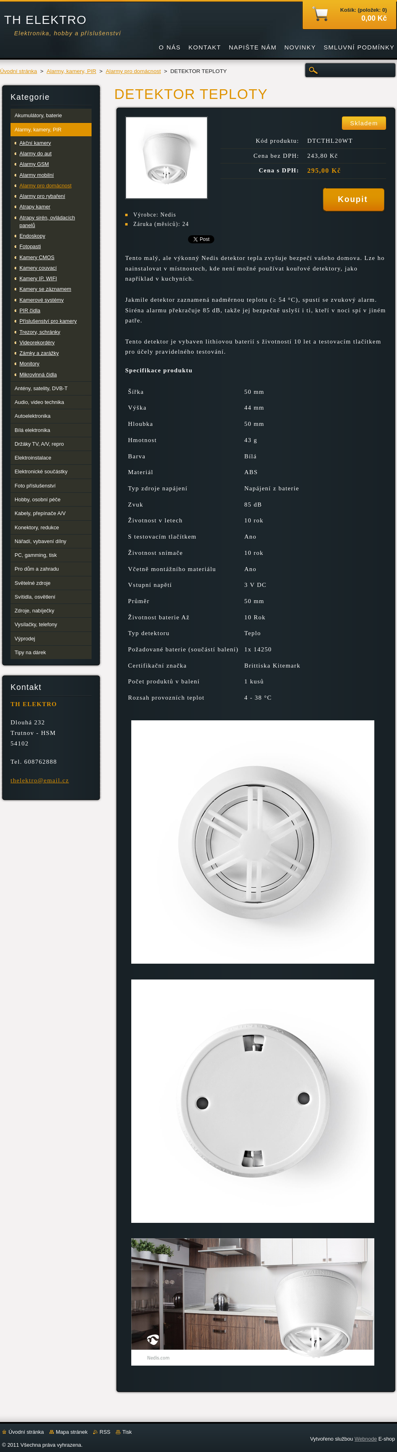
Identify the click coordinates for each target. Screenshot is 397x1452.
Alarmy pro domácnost (133, 71)
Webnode (365, 1439)
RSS (105, 1432)
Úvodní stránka (18, 71)
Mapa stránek (72, 1432)
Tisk (127, 1432)
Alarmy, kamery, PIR (71, 71)
